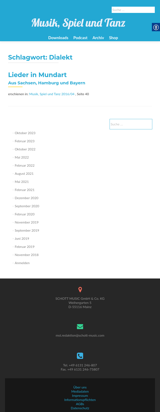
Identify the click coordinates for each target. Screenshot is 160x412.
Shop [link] (113, 37)
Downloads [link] (58, 37)
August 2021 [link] (24, 173)
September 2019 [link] (27, 230)
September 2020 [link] (27, 206)
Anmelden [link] (22, 263)
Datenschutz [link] (80, 408)
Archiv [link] (98, 37)
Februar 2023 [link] (25, 141)
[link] (78, 21)
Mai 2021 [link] (22, 182)
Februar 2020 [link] (25, 214)
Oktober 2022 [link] (25, 149)
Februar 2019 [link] (25, 246)
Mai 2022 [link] (22, 157)
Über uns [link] (79, 387)
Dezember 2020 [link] (26, 198)
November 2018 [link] (27, 255)
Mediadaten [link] (80, 391)
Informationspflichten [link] (80, 400)
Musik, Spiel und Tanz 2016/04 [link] (51, 94)
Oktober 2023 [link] (25, 133)
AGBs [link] (80, 404)
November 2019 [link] (27, 222)
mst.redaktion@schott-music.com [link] (80, 335)
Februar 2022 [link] (25, 165)
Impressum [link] (80, 395)
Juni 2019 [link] (22, 238)
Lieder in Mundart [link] (37, 75)
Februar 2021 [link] (25, 190)
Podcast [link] (80, 37)
